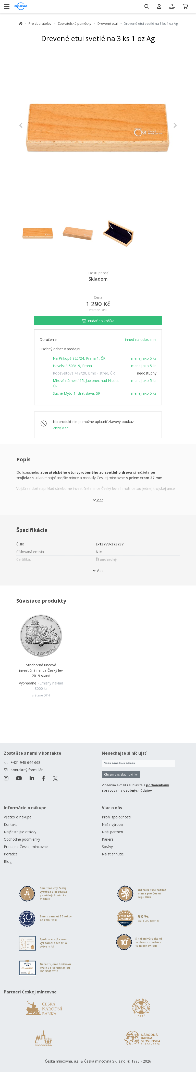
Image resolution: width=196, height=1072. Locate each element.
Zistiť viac (60, 428)
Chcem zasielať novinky (121, 774)
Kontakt (10, 824)
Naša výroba (112, 824)
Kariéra (108, 839)
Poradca (11, 854)
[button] (31, 125)
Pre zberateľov (40, 23)
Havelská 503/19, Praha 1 (74, 365)
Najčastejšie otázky (20, 831)
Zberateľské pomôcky (74, 23)
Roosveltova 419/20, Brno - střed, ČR (84, 373)
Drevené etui (107, 23)
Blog (7, 861)
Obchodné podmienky (22, 839)
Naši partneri (112, 831)
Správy (107, 846)
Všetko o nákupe (17, 817)
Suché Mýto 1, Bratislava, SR (76, 393)
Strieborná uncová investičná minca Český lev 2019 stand (41, 670)
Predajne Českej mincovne (26, 846)
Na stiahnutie (113, 854)
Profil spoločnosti (116, 817)
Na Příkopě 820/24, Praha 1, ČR (79, 358)
